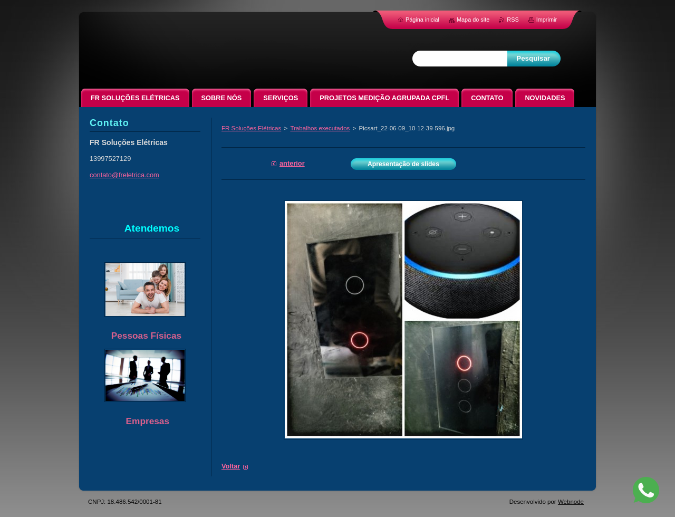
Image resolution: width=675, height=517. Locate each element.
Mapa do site (473, 19)
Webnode (571, 502)
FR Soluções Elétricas (251, 128)
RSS (512, 19)
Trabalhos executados (320, 128)
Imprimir (546, 19)
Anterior (292, 163)
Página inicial (422, 19)
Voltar (230, 466)
